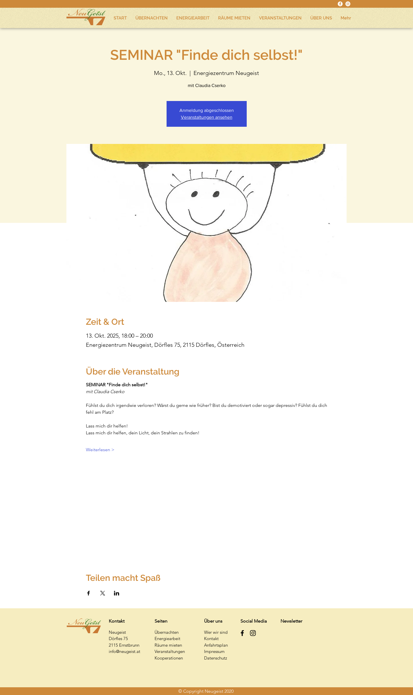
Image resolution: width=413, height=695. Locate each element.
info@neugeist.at (124, 651)
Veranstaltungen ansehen (206, 117)
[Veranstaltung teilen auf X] (102, 593)
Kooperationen (169, 658)
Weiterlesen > (100, 449)
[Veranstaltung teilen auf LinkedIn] (116, 593)
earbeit (173, 638)
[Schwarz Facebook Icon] (242, 633)
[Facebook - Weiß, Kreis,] (340, 3)
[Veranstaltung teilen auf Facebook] (88, 593)
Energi (161, 638)
